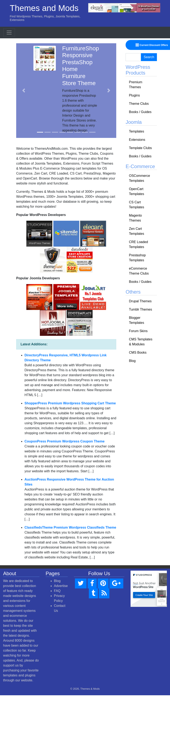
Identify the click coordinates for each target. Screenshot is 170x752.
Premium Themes (135, 84)
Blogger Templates (136, 320)
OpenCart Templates (136, 191)
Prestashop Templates (137, 257)
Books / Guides (140, 112)
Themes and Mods (44, 8)
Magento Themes (135, 218)
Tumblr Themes (140, 309)
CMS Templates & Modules (140, 341)
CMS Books (137, 352)
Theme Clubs (139, 103)
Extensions (137, 139)
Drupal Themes (140, 301)
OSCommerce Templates (139, 178)
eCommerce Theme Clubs (139, 271)
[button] (23, 90)
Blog (132, 361)
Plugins (134, 95)
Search (149, 57)
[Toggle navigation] (9, 32)
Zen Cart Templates (136, 231)
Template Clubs (140, 148)
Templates (136, 131)
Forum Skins (138, 331)
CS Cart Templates (136, 204)
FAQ (57, 591)
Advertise (61, 586)
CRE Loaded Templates (138, 244)
